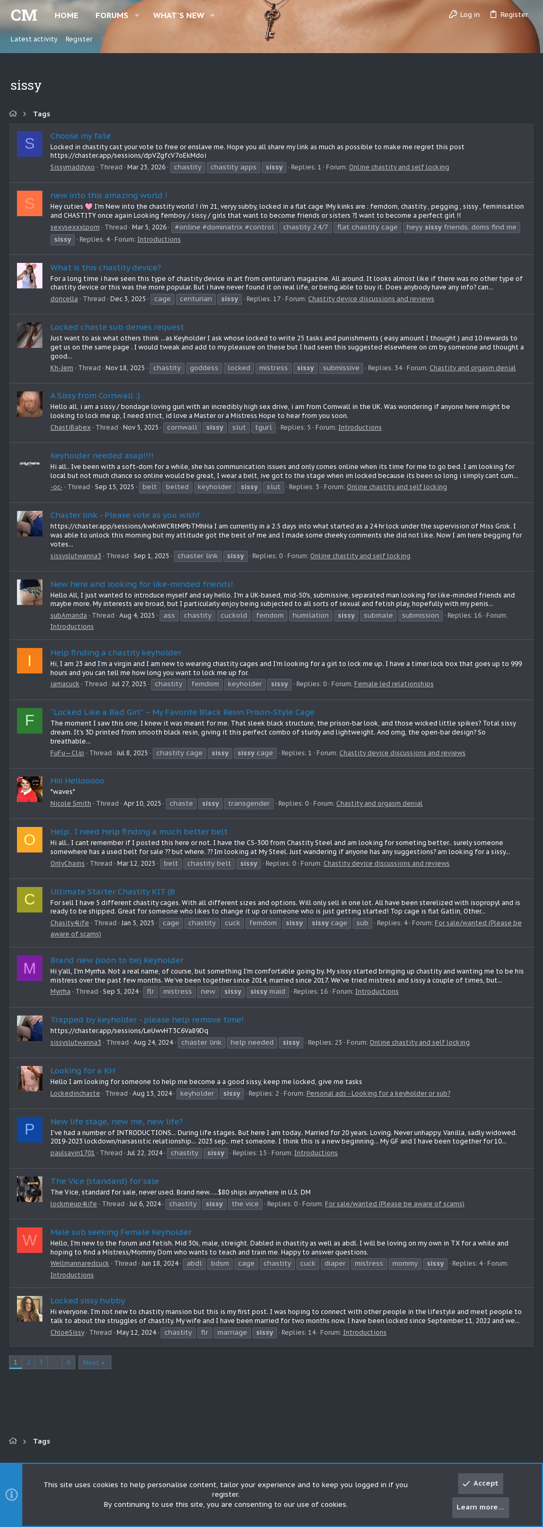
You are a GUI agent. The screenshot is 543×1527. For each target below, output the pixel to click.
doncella (66, 299)
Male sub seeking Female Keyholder (122, 1232)
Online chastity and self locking (401, 167)
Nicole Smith (72, 803)
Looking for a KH (84, 1070)
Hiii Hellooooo (79, 780)
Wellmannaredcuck (81, 1263)
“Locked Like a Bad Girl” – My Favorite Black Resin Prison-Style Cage (184, 712)
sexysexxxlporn (76, 227)
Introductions (160, 239)
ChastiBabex (72, 427)
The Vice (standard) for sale (106, 1181)
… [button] (56, 1362)
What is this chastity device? (107, 267)
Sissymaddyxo (74, 167)
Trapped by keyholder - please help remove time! (149, 1019)
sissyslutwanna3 (77, 556)
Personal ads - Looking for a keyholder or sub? (380, 1093)
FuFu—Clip (69, 753)
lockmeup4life (75, 1204)
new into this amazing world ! (110, 195)
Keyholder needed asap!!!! (103, 455)
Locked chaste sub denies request (119, 327)
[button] (137, 15)
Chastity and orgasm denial (474, 368)
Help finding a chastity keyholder (117, 652)
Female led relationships (395, 684)
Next (93, 1363)
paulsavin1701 (74, 1153)
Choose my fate (82, 136)
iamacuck (66, 684)
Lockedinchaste (77, 1093)
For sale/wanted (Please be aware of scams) (396, 1204)
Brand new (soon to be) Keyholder (118, 960)
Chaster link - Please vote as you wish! (127, 515)
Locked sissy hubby (89, 1300)
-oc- (58, 487)
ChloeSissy (69, 1332)
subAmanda (70, 615)
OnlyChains (69, 863)
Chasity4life (71, 923)
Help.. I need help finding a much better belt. (141, 831)
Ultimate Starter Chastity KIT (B (114, 891)
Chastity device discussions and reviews (373, 299)
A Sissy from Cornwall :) (97, 395)
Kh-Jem (63, 368)
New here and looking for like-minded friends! (143, 584)
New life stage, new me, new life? (118, 1121)
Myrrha (62, 991)
